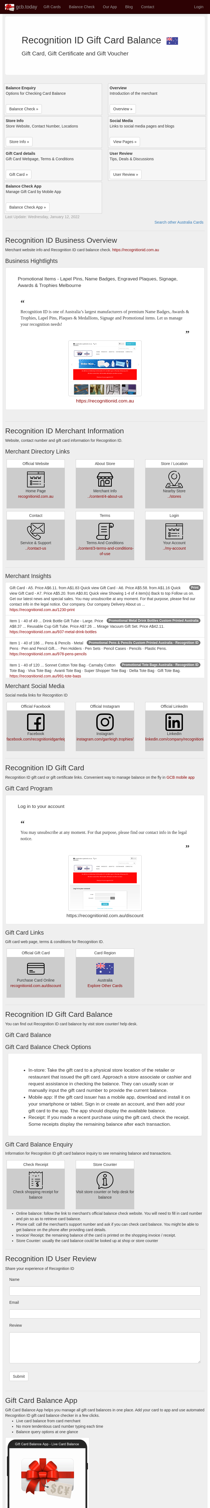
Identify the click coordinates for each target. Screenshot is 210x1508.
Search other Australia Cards (178, 222)
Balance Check (82, 7)
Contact (147, 7)
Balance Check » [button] (23, 109)
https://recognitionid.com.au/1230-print (42, 610)
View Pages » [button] (124, 142)
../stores (174, 496)
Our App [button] (110, 7)
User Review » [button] (125, 174)
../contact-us (35, 548)
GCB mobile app (181, 777)
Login (198, 7)
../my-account (174, 548)
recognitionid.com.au (35, 496)
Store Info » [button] (19, 142)
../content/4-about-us (105, 496)
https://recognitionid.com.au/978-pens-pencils (48, 654)
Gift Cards (52, 7)
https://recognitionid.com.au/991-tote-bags (45, 676)
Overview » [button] (122, 109)
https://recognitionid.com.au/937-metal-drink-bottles (53, 632)
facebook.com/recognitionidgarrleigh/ (38, 739)
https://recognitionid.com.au (135, 250)
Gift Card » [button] (18, 174)
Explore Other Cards (105, 985)
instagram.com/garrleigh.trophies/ (105, 739)
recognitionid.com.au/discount (35, 985)
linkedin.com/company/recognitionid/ (176, 739)
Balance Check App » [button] (27, 207)
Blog (129, 7)
